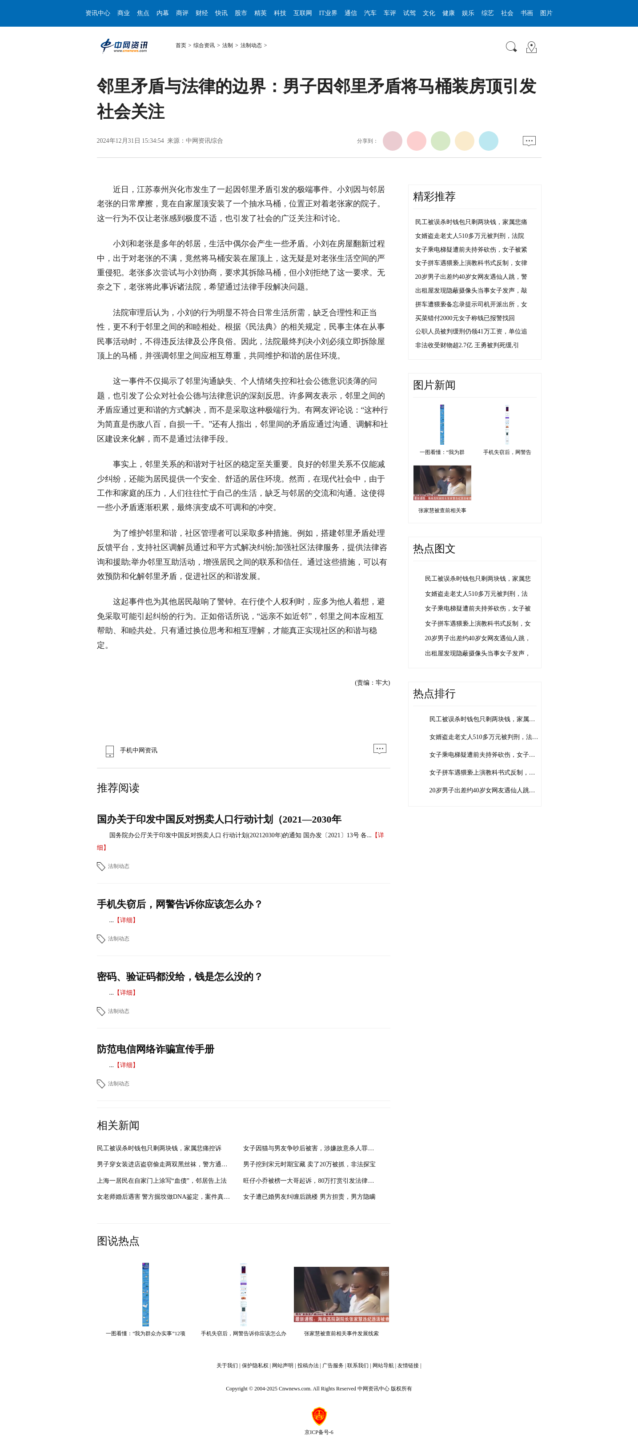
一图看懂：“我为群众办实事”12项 (145, 1333)
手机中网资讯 (129, 750)
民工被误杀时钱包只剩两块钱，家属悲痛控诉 (159, 1148)
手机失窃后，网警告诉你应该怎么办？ (180, 904)
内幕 (162, 13)
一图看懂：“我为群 (442, 452)
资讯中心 (97, 13)
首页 (181, 45)
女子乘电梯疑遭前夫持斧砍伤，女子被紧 (471, 249)
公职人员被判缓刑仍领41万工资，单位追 (471, 331)
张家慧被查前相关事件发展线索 (341, 1333)
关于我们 (227, 1365)
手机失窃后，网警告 (507, 452)
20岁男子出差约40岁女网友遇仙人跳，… (485, 790)
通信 (351, 13)
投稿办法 (308, 1365)
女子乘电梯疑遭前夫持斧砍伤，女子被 (478, 608)
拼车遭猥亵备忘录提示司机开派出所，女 (471, 304)
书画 (527, 13)
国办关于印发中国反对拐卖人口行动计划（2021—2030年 (219, 819)
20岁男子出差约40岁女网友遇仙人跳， (478, 638)
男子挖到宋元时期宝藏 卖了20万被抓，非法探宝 (309, 1164)
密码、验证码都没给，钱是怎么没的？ (180, 976)
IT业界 (328, 13)
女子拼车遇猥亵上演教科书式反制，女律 (471, 263)
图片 (546, 13)
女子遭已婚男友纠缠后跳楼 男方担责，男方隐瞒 (309, 1196)
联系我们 (358, 1365)
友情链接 (408, 1365)
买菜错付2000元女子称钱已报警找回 (465, 318)
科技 (280, 13)
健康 (448, 13)
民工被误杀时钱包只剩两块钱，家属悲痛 (471, 222)
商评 (182, 13)
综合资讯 (204, 45)
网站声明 (282, 1365)
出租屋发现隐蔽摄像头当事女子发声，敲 (471, 290)
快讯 (221, 13)
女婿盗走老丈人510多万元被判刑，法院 (469, 236)
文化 (429, 13)
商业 (123, 13)
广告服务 (333, 1365)
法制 (227, 45)
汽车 (370, 13)
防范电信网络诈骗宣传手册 (155, 1049)
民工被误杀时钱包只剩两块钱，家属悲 (478, 578)
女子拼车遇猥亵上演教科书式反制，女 (478, 623)
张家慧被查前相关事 (442, 510)
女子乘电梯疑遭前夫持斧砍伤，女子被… (485, 754)
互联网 (302, 13)
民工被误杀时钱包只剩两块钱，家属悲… (485, 719)
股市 (241, 13)
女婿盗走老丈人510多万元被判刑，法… (483, 737)
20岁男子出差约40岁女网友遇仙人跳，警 (471, 276)
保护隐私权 (255, 1365)
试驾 (409, 13)
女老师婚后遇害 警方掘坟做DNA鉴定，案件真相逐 (167, 1196)
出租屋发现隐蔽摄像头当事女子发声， (478, 653)
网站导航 (383, 1365)
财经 (202, 13)
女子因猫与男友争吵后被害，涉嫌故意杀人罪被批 (311, 1148)
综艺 (488, 13)
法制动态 (251, 45)
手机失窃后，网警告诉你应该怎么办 (243, 1333)
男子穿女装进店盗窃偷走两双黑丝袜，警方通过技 (165, 1164)
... (111, 920)
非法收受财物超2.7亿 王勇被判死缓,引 (467, 345)
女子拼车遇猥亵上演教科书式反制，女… (485, 772)
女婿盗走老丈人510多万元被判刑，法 (476, 593)
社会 (507, 13)
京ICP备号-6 (319, 1432)
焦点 (143, 13)
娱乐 (468, 13)
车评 (390, 13)
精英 (260, 13)
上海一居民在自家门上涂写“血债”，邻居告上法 (162, 1180)
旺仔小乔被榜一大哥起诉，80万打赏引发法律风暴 (311, 1180)
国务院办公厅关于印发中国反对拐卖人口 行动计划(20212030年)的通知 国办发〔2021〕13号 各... (240, 835)
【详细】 (126, 920)
